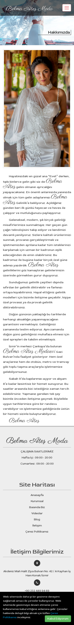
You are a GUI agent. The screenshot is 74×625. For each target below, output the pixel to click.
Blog (37, 519)
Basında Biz (37, 507)
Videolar (37, 513)
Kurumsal (37, 501)
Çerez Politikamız (37, 531)
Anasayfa (37, 495)
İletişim (37, 525)
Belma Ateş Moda (29, 9)
